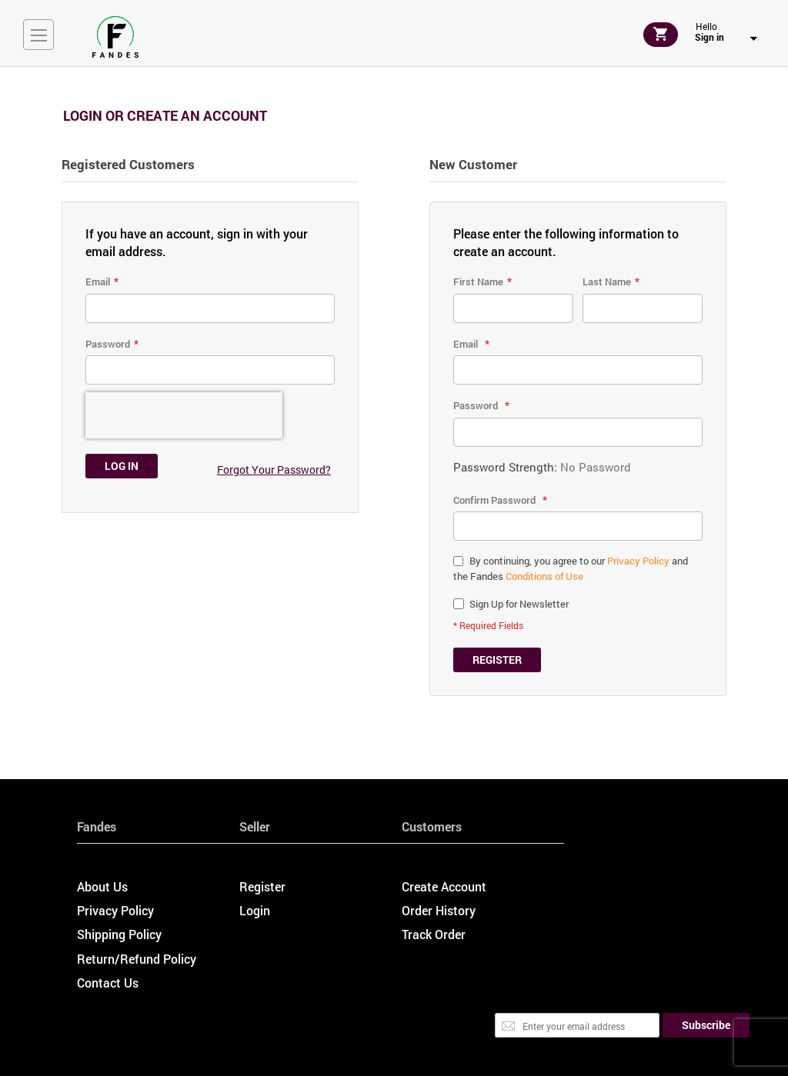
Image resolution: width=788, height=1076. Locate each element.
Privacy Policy (638, 561)
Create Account (444, 886)
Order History (439, 910)
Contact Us (108, 982)
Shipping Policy (119, 934)
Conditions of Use (544, 576)
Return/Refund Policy (136, 959)
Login (254, 910)
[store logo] (115, 36)
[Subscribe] (706, 1025)
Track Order (434, 934)
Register (262, 886)
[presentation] (183, 415)
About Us (102, 886)
